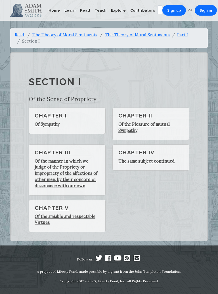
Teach (100, 10)
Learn (70, 10)
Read (85, 10)
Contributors (142, 10)
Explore (118, 10)
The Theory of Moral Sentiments (64, 34)
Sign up (174, 10)
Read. (20, 34)
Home (54, 10)
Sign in (206, 10)
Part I (182, 34)
